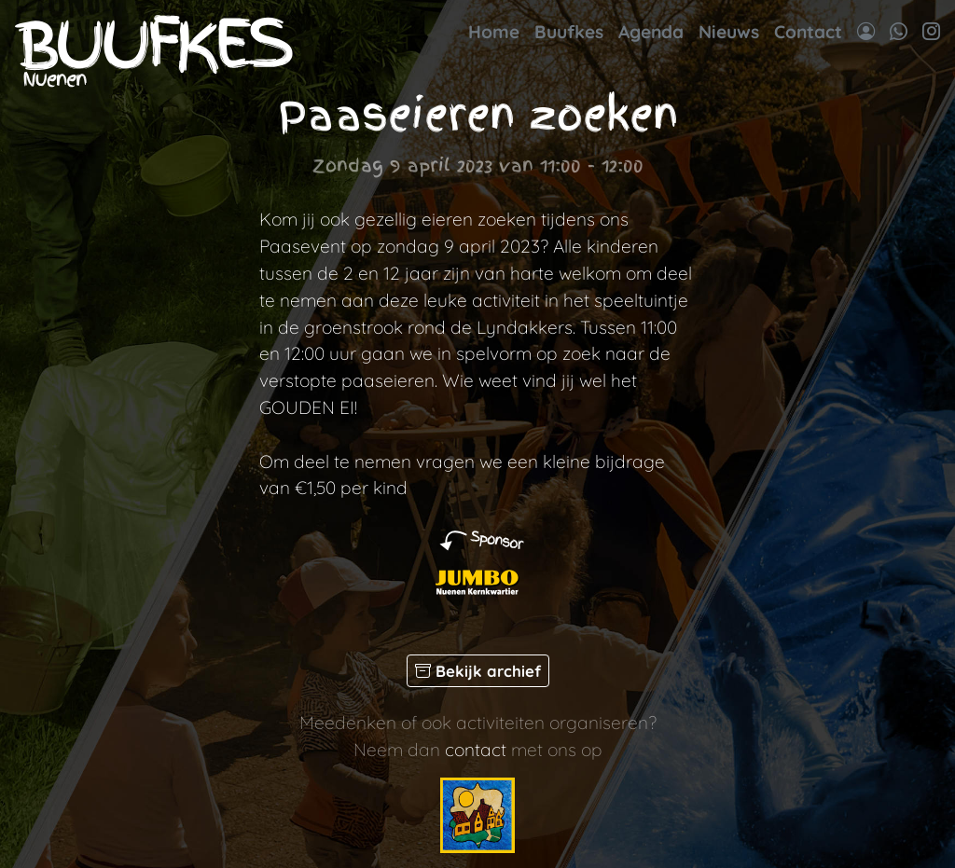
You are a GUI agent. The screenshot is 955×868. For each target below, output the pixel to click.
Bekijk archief (478, 671)
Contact (808, 32)
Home (493, 32)
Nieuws (729, 32)
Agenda (651, 32)
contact (475, 749)
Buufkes (568, 32)
